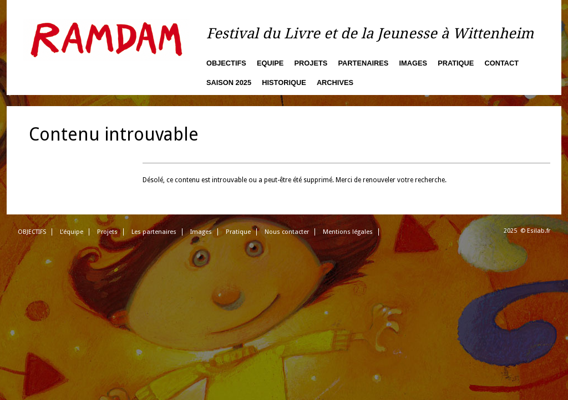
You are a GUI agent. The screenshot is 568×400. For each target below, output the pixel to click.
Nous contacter (287, 232)
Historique (284, 82)
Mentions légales (348, 232)
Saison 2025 (228, 82)
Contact (502, 63)
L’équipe (71, 232)
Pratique (456, 63)
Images (413, 63)
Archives (335, 82)
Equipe (270, 63)
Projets (311, 63)
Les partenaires (153, 232)
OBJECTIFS (32, 232)
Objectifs (226, 63)
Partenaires (363, 63)
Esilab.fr (538, 230)
